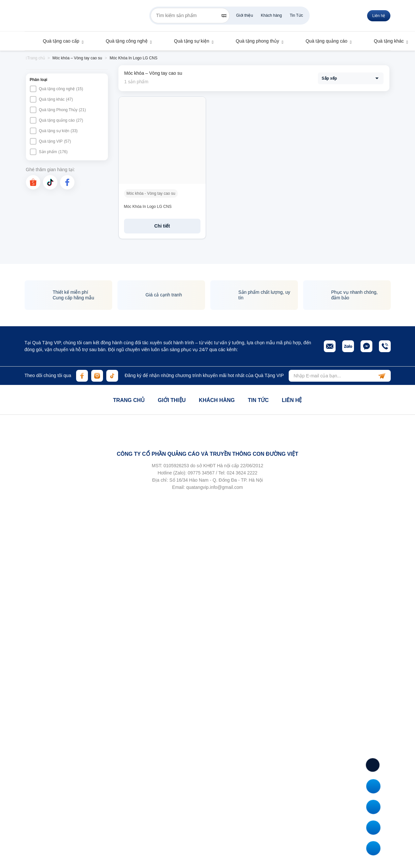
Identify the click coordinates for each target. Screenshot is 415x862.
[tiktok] (50, 182)
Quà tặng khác (385, 41)
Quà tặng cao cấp (58, 41)
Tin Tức (296, 15)
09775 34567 (201, 472)
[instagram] (97, 376)
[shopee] (33, 182)
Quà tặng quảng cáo (323, 41)
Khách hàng (271, 15)
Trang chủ (129, 400)
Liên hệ (378, 15)
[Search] (224, 16)
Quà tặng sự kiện (188, 41)
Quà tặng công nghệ (123, 41)
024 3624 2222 (242, 472)
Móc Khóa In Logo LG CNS (148, 206)
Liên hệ (292, 400)
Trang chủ (35, 58)
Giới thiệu (244, 15)
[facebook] (67, 182)
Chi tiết (162, 226)
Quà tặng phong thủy (254, 41)
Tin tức (258, 400)
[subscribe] (382, 376)
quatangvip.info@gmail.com (214, 487)
